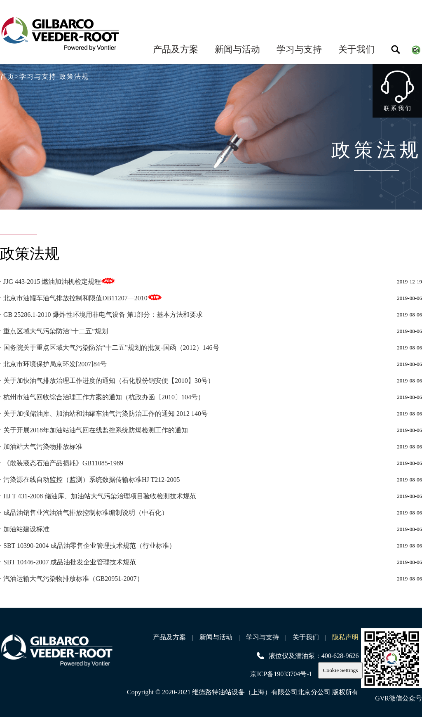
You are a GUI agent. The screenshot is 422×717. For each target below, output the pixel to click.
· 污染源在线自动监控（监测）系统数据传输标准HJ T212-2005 (90, 479)
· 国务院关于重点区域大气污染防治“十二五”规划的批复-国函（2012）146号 (109, 347)
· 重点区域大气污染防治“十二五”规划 (54, 331)
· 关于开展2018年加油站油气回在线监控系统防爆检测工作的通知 (94, 430)
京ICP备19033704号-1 (281, 673)
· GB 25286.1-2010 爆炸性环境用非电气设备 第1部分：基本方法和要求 (101, 314)
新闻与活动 (237, 49)
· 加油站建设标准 (24, 529)
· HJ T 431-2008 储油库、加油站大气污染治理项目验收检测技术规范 (98, 496)
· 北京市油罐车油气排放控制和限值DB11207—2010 (74, 298)
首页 (7, 76)
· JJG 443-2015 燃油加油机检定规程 (50, 281)
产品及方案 (175, 49)
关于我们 (356, 49)
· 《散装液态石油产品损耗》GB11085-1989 (61, 463)
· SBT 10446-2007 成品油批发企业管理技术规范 (68, 562)
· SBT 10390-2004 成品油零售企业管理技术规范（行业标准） (88, 545)
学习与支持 (299, 49)
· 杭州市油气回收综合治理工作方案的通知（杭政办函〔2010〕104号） (102, 397)
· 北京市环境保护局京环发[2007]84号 (53, 364)
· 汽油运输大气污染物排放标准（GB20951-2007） (71, 578)
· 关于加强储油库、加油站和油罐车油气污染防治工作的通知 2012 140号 (104, 413)
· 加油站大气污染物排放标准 (41, 446)
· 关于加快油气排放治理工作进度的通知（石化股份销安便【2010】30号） (107, 380)
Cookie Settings (340, 670)
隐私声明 (345, 637)
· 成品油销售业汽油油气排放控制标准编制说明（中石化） (84, 512)
